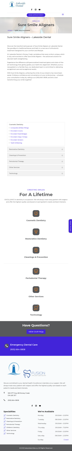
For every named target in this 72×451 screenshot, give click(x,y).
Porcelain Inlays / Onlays (19, 137)
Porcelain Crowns (17, 131)
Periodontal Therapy (13, 424)
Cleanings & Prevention (14, 421)
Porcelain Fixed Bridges (19, 134)
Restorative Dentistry (13, 418)
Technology (10, 433)
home (10, 30)
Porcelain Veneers (17, 140)
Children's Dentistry (12, 427)
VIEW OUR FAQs (36, 332)
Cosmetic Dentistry (12, 415)
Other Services (11, 430)
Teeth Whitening (16, 143)
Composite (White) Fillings (20, 128)
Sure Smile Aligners (22, 30)
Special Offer (70, 226)
